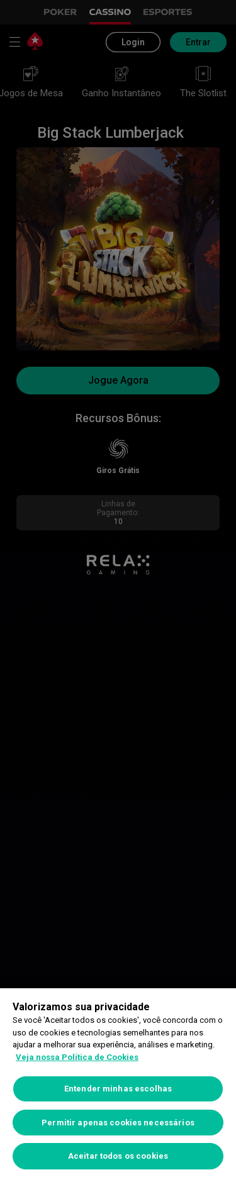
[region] (118, 1085)
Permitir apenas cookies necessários (118, 1122)
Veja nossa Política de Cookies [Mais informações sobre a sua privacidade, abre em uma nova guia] (77, 1057)
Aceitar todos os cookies (118, 1156)
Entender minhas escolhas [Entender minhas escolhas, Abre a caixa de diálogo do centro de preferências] (118, 1088)
